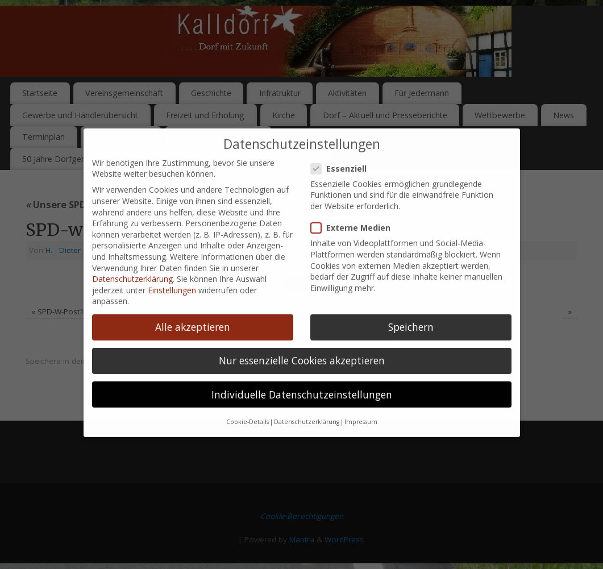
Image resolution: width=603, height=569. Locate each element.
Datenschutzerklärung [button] (306, 408)
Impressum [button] (360, 408)
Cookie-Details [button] (247, 408)
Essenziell (343, 153)
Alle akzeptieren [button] (192, 312)
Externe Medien (355, 213)
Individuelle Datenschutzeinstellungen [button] (301, 380)
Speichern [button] (411, 312)
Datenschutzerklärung (132, 264)
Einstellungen (172, 275)
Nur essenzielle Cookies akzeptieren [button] (302, 346)
